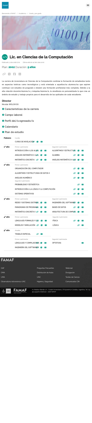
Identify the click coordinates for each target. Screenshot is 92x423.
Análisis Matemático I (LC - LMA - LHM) (24, 155)
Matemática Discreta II (22, 212)
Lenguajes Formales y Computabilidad (24, 221)
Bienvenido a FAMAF (9, 13)
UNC (39, 277)
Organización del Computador (26, 168)
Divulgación (70, 272)
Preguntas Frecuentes (45, 268)
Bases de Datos (56, 207)
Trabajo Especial (19, 234)
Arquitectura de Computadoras (61, 212)
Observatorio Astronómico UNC (13, 281)
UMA (3, 277)
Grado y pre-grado (35, 13)
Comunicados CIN (73, 281)
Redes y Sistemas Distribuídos (24, 203)
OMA (3, 272)
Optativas (53, 243)
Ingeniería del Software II (24, 247)
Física (52, 221)
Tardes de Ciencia (72, 277)
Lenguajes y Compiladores (24, 243)
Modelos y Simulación (22, 225)
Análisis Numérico (20, 178)
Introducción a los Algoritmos (24, 150)
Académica (22, 13)
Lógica (52, 225)
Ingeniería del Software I (60, 203)
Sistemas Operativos (21, 194)
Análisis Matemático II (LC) (61, 160)
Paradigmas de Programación (24, 207)
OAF (2, 268)
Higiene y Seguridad (45, 281)
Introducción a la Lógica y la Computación (32, 189)
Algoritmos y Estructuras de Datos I (61, 150)
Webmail (69, 268)
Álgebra (52, 155)
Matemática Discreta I (22, 160)
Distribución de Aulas (45, 272)
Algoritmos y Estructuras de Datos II (29, 173)
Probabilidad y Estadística (24, 184)
